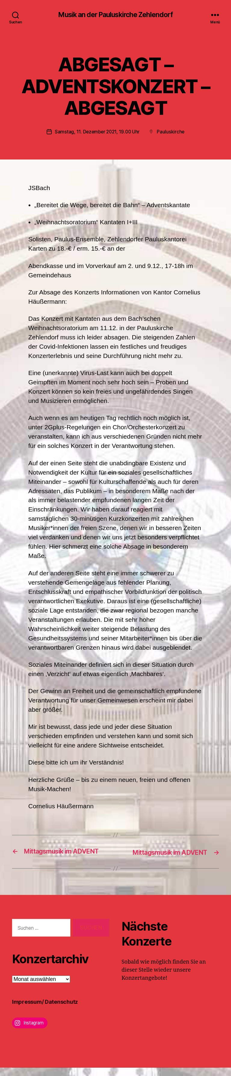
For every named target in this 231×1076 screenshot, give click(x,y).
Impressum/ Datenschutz (45, 1010)
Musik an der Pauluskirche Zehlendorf (115, 15)
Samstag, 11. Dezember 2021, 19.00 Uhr (97, 132)
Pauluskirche (172, 132)
